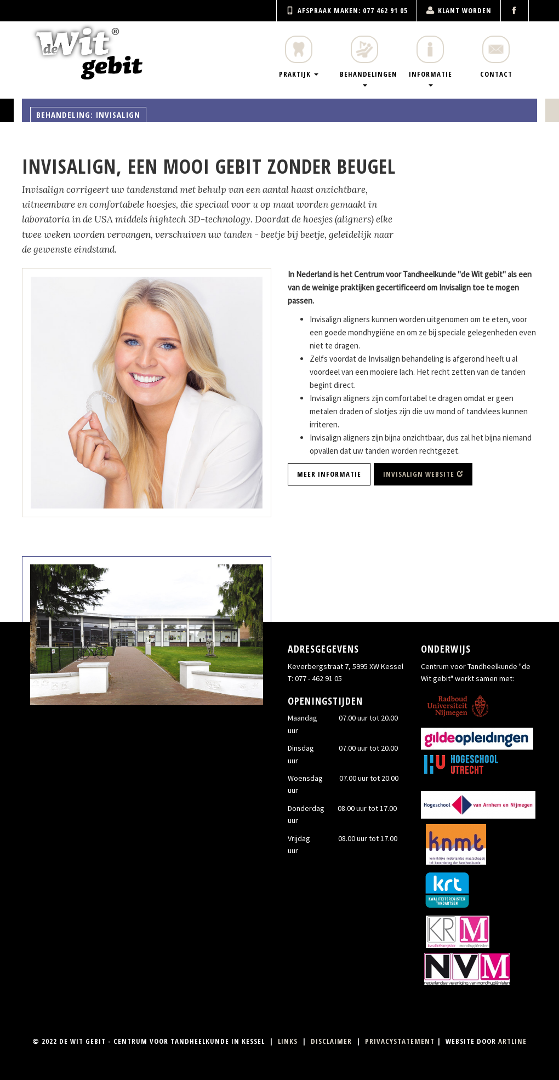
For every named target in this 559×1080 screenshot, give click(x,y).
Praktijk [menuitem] (298, 57)
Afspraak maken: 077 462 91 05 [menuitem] (347, 10)
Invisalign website (418, 474)
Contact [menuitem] (496, 57)
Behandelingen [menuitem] (368, 61)
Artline (512, 1041)
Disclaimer (331, 1041)
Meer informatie (329, 474)
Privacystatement (400, 1041)
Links (288, 1041)
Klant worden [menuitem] (459, 10)
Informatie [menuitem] (430, 61)
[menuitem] (514, 10)
